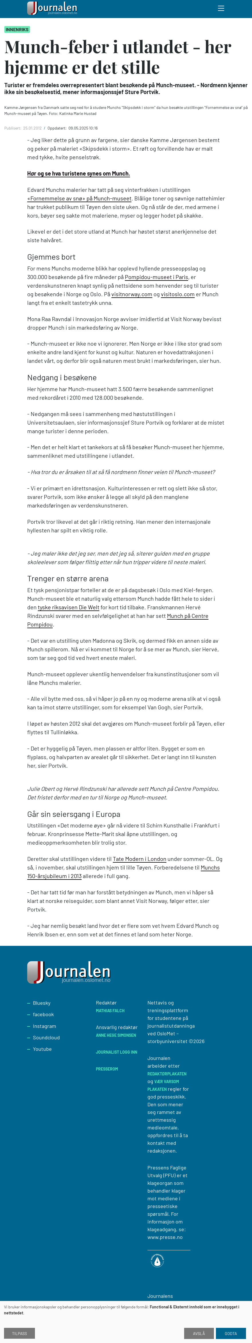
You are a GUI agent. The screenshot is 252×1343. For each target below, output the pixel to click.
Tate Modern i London (139, 858)
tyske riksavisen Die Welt (68, 607)
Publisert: (13, 128)
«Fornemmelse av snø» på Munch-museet (79, 198)
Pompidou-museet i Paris (156, 276)
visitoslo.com (178, 294)
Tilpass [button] (19, 1333)
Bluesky (41, 1003)
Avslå (199, 1333)
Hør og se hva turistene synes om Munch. (78, 173)
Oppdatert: (58, 128)
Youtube (42, 1049)
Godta (231, 1333)
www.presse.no (165, 1237)
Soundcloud (46, 1037)
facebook (43, 1014)
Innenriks (17, 29)
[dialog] (126, 1322)
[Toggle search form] (221, 9)
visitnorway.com (131, 294)
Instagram (44, 1026)
